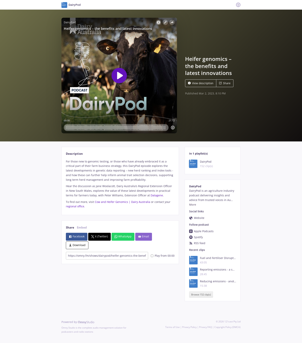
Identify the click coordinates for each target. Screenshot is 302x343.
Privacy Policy (189, 327)
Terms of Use (172, 327)
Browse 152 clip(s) (201, 294)
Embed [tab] (82, 227)
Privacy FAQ (205, 327)
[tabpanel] (120, 184)
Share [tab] (70, 227)
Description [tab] (74, 154)
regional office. (75, 206)
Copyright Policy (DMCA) (227, 327)
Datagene (157, 195)
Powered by (77, 322)
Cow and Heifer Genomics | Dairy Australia (122, 202)
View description (200, 83)
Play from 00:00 (162, 255)
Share (225, 83)
